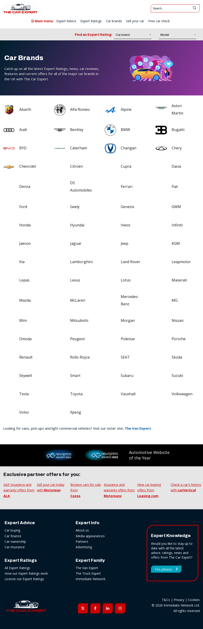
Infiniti (177, 225)
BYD (23, 147)
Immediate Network (90, 579)
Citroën (76, 166)
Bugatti (178, 129)
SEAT (125, 357)
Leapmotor (181, 261)
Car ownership (15, 541)
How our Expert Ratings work (26, 573)
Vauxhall (128, 393)
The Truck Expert (88, 573)
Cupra (126, 166)
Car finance (13, 536)
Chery (177, 147)
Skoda (177, 357)
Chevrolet (27, 166)
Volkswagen (182, 393)
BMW (125, 129)
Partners (82, 541)
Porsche (179, 338)
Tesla (24, 393)
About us (82, 530)
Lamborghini (81, 261)
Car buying (12, 530)
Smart (75, 375)
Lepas (24, 280)
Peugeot (77, 338)
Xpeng (75, 412)
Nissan (178, 320)
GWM (176, 206)
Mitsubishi (79, 320)
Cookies (194, 600)
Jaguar (76, 243)
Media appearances (90, 536)
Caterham (78, 147)
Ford (23, 206)
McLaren (77, 300)
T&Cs (166, 600)
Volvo (24, 412)
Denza (24, 186)
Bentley (76, 129)
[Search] (194, 8)
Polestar (128, 338)
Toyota (76, 393)
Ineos (125, 225)
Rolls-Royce (80, 357)
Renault (26, 357)
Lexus (75, 280)
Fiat (175, 186)
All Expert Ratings (17, 568)
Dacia (176, 166)
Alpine (126, 109)
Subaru (127, 375)
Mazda (25, 300)
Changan (128, 147)
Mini (23, 320)
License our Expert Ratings (24, 579)
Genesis (127, 206)
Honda (25, 225)
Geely (75, 206)
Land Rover (130, 261)
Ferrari (126, 186)
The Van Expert (138, 428)
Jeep (124, 243)
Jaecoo (25, 243)
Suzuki (177, 375)
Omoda (25, 338)
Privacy (179, 600)
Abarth (25, 109)
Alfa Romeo (80, 109)
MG (175, 300)
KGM (176, 243)
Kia (22, 261)
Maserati (179, 280)
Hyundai (77, 225)
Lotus (126, 280)
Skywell (25, 375)
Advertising (84, 547)
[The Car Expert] (20, 8)
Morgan (128, 320)
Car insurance (15, 547)
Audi (23, 129)
